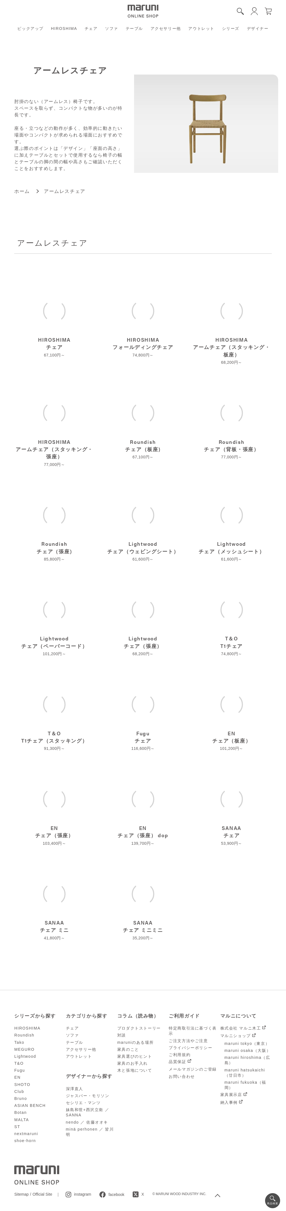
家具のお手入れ (132, 1063)
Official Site (42, 1194)
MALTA (21, 1119)
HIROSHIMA (64, 28)
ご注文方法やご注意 (188, 1040)
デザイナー (258, 28)
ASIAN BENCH (30, 1105)
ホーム (22, 191)
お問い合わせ (182, 1076)
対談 (121, 1035)
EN (17, 1077)
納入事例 (229, 1102)
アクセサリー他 (166, 28)
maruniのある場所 (135, 1042)
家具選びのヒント (134, 1056)
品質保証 (177, 1061)
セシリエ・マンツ (83, 1102)
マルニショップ (235, 1035)
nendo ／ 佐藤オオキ (87, 1122)
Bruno (20, 1098)
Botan (20, 1112)
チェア (91, 28)
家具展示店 (231, 1094)
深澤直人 (74, 1088)
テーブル (134, 28)
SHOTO (22, 1084)
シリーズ (230, 28)
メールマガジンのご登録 (193, 1069)
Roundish (24, 1035)
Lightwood (25, 1056)
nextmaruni (26, 1133)
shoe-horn (25, 1140)
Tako (19, 1042)
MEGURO (24, 1049)
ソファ (111, 28)
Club (19, 1091)
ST (17, 1126)
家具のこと (128, 1049)
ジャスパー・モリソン (87, 1095)
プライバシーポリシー (190, 1047)
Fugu (19, 1070)
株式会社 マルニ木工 (240, 1028)
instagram (82, 1194)
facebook (116, 1194)
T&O (19, 1063)
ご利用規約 (179, 1054)
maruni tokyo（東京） (247, 1043)
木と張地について (134, 1070)
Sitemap (21, 1194)
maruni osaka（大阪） (248, 1050)
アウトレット (201, 28)
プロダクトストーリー (139, 1028)
